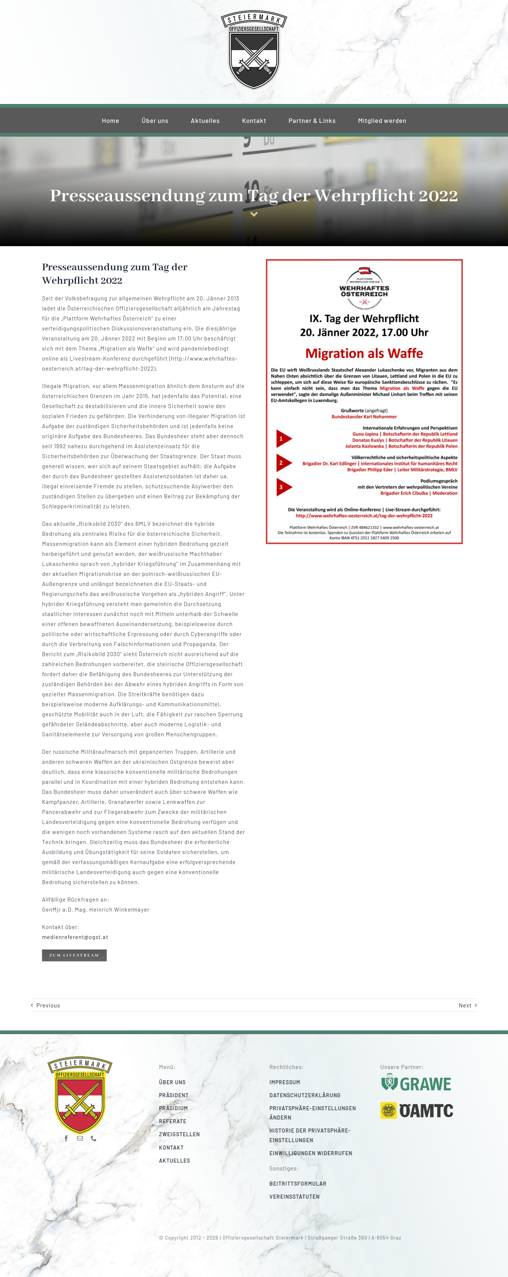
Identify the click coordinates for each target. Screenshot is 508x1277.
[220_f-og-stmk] (254, 12)
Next (465, 1005)
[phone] (94, 1134)
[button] (323, 1113)
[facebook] (66, 1134)
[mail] (80, 1134)
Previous (48, 1005)
